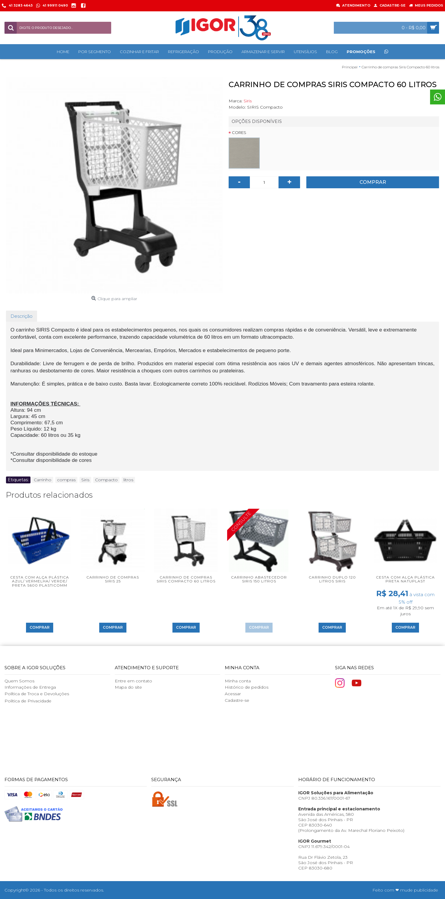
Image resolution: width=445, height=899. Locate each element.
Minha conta (238, 681)
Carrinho (42, 479)
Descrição (21, 316)
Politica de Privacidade (27, 701)
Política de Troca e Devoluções (36, 693)
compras (66, 479)
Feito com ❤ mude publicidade (405, 890)
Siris (248, 101)
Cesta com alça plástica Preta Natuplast (405, 579)
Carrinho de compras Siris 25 (112, 579)
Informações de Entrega (30, 687)
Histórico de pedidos (246, 687)
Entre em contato (133, 681)
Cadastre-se (237, 700)
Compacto (106, 479)
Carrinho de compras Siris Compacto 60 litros (186, 579)
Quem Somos (19, 681)
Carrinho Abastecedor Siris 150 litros (259, 579)
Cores (239, 132)
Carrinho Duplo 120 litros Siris (332, 579)
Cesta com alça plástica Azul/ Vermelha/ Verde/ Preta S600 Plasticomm (39, 581)
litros (128, 479)
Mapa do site (128, 687)
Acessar (233, 693)
